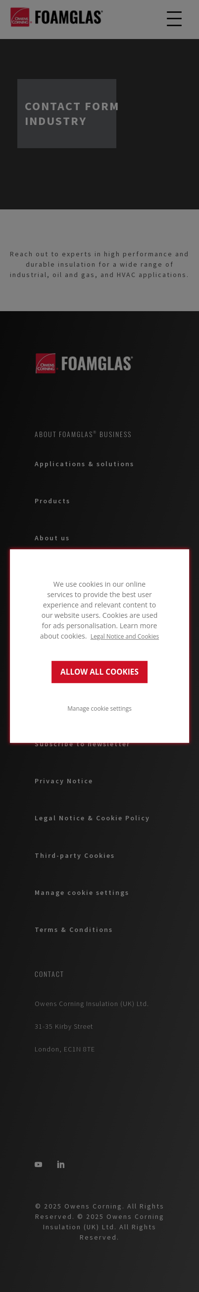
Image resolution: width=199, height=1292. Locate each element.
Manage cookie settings (99, 708)
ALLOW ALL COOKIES (99, 672)
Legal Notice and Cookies (125, 636)
